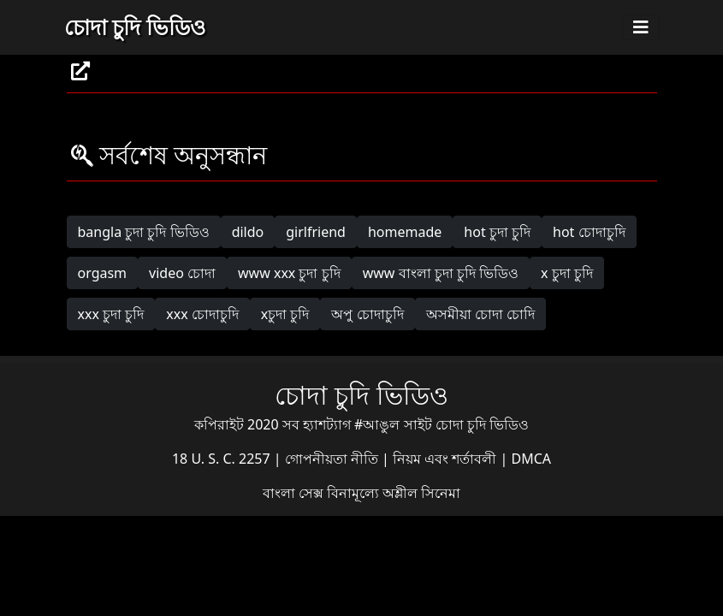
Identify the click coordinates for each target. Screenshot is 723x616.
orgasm (102, 273)
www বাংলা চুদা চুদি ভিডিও (441, 273)
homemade (405, 231)
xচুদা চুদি (285, 314)
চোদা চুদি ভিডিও (134, 26)
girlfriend (316, 231)
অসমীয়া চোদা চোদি (480, 314)
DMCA (532, 458)
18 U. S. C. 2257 (223, 458)
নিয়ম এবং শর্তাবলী (446, 458)
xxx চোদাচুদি (202, 314)
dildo (248, 231)
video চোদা (182, 273)
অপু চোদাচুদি (367, 314)
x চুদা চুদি (567, 273)
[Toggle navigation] (641, 27)
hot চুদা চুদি (497, 231)
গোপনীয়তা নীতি (333, 458)
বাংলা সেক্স (295, 492)
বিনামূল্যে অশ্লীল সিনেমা (393, 492)
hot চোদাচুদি (589, 231)
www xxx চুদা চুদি (289, 273)
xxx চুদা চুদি (111, 314)
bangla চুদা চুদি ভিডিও (144, 231)
